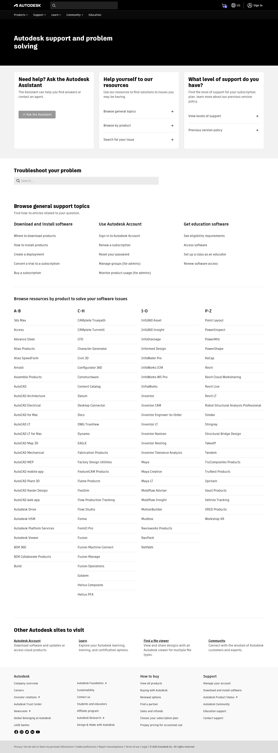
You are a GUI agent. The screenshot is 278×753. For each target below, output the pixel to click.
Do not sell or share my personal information (48, 746)
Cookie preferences (86, 746)
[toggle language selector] (236, 5)
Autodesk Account (27, 641)
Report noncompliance (111, 746)
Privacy (18, 746)
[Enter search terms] (84, 5)
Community (216, 641)
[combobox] (84, 5)
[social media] (27, 732)
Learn (83, 641)
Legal (144, 746)
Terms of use (132, 746)
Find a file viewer (156, 641)
